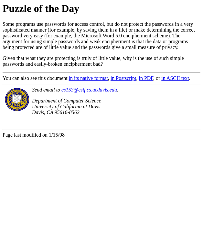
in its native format (88, 78)
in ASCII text (175, 78)
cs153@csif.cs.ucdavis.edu (89, 89)
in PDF (146, 78)
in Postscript (123, 78)
